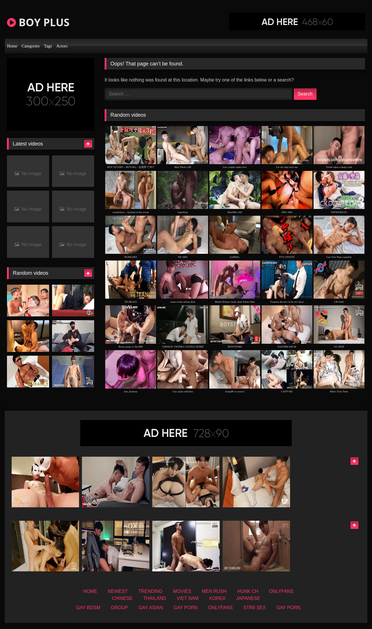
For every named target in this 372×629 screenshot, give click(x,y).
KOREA (217, 598)
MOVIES (182, 591)
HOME (90, 591)
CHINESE (122, 598)
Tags (48, 46)
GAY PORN (186, 607)
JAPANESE (248, 598)
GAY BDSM (88, 607)
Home (12, 46)
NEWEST (118, 591)
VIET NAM (187, 598)
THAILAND (154, 598)
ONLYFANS (281, 591)
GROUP (119, 607)
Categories (31, 46)
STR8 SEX (254, 607)
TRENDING (150, 591)
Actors (61, 46)
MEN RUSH (214, 591)
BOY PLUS (38, 22)
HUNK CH (247, 591)
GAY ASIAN (151, 607)
